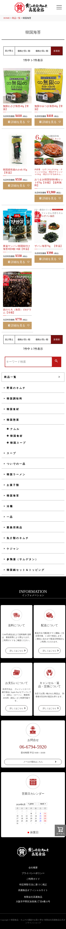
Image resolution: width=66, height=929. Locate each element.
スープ (11, 453)
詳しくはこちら (16, 651)
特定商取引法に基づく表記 (33, 884)
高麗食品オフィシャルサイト (33, 890)
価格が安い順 (24, 51)
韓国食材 (13, 409)
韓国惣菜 (13, 420)
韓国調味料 (15, 398)
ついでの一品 (16, 464)
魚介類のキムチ (18, 538)
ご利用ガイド (33, 879)
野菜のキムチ (16, 388)
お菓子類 (13, 485)
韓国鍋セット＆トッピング (26, 570)
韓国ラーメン (16, 474)
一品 (10, 517)
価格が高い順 (42, 51)
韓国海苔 (13, 495)
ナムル (15, 429)
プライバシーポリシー (33, 873)
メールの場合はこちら (33, 762)
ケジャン (13, 548)
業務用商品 (15, 527)
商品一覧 (16, 18)
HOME (7, 18)
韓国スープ (18, 443)
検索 (56, 361)
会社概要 (33, 867)
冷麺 (10, 506)
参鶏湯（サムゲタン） (22, 559)
